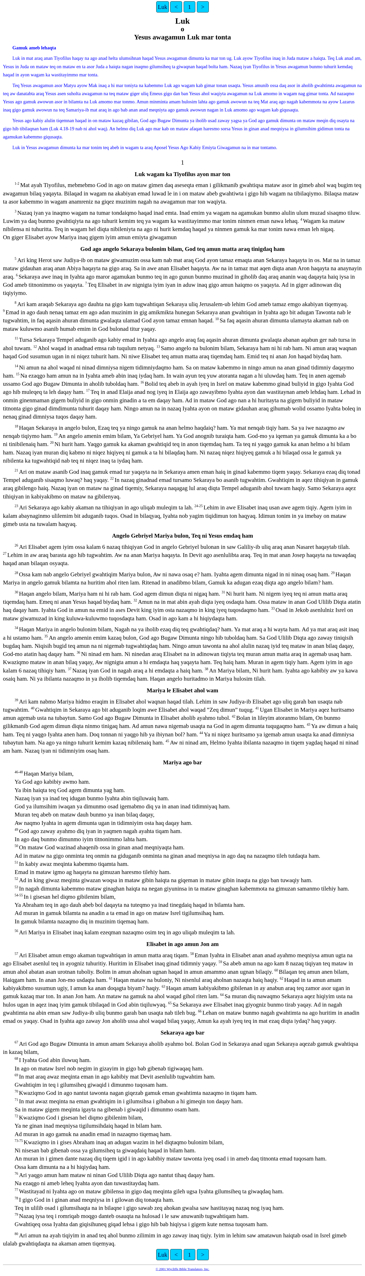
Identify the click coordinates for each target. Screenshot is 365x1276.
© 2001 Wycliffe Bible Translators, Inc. (182, 1269)
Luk (162, 7)
